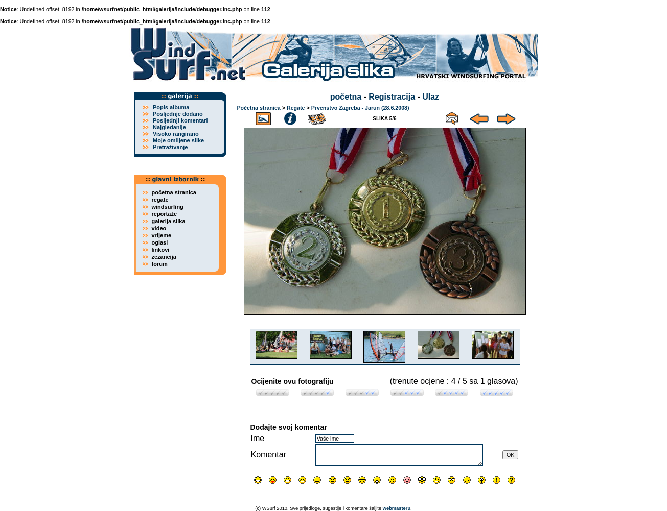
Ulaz (430, 96)
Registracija (392, 96)
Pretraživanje (170, 147)
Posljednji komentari (180, 120)
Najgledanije (169, 127)
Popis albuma (171, 107)
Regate (296, 108)
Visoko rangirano (176, 134)
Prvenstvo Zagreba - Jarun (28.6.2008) (360, 108)
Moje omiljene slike (178, 140)
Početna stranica (259, 108)
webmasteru (396, 508)
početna (345, 96)
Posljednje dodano (178, 114)
